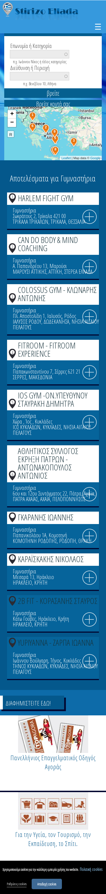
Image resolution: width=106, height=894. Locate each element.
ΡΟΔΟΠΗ (67, 541)
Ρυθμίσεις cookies (17, 885)
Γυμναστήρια (24, 210)
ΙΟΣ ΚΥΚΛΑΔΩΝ (26, 427)
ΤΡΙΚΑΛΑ (58, 221)
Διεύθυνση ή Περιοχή (29, 67)
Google (95, 158)
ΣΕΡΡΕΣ (19, 377)
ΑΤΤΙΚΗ (55, 271)
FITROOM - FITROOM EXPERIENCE (46, 349)
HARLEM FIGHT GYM (45, 197)
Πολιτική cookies (91, 870)
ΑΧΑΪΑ (45, 499)
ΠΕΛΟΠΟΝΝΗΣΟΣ (68, 499)
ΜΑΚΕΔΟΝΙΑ (40, 377)
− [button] (12, 123)
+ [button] (12, 114)
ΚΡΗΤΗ (40, 582)
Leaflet (66, 158)
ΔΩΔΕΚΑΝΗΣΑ (56, 321)
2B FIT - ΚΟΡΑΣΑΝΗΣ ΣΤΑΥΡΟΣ (58, 600)
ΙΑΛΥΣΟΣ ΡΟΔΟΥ (27, 321)
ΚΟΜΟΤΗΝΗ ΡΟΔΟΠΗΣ (35, 541)
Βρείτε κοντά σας (53, 103)
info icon (89, 217)
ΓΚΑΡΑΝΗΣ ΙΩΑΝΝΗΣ (45, 517)
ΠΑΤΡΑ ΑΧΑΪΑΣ (25, 499)
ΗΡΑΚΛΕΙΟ (22, 582)
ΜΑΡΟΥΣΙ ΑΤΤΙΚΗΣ (29, 271)
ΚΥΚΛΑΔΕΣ (52, 427)
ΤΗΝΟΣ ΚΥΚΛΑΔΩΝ (30, 666)
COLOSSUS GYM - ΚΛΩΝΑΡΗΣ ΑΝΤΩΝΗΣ (57, 293)
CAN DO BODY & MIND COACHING (48, 243)
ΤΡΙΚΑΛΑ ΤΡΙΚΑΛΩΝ (30, 221)
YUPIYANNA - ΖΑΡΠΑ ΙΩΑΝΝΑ (56, 642)
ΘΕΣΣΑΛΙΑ (76, 221)
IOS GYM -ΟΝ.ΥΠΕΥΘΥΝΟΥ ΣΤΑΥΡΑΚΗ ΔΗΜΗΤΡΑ (52, 399)
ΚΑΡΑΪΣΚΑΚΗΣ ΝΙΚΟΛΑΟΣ (51, 558)
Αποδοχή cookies (46, 885)
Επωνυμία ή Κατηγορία (31, 45)
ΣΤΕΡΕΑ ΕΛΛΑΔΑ (78, 271)
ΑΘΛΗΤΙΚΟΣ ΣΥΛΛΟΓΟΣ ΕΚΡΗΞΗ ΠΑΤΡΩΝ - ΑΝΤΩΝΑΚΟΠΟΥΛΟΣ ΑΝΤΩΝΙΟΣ (48, 463)
